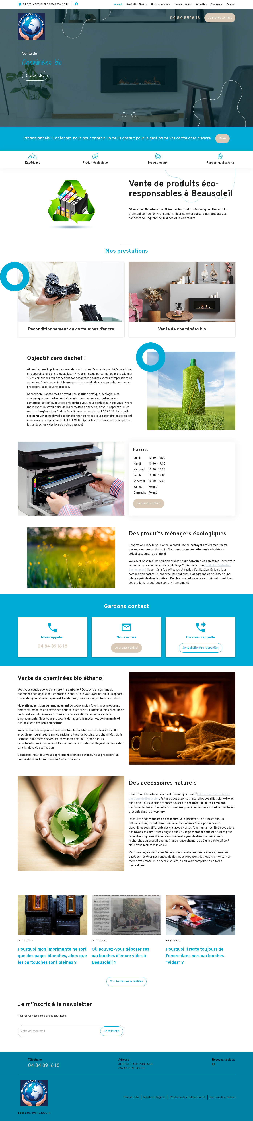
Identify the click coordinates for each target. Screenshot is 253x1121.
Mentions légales (154, 1097)
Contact (231, 4)
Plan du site (131, 1097)
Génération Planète (136, 4)
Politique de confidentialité (187, 1097)
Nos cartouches (183, 4)
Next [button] (133, 114)
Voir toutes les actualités (126, 981)
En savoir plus (35, 76)
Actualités (201, 4)
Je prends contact (220, 18)
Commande (216, 4)
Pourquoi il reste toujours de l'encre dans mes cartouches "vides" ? (195, 956)
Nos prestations (159, 4)
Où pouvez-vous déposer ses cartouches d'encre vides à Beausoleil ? (120, 956)
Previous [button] (124, 114)
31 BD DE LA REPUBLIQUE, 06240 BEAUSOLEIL (43, 4)
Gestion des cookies (222, 1097)
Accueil (118, 4)
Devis (222, 138)
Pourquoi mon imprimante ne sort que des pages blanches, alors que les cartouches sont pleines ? (52, 956)
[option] (126, 68)
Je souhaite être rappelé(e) (200, 648)
